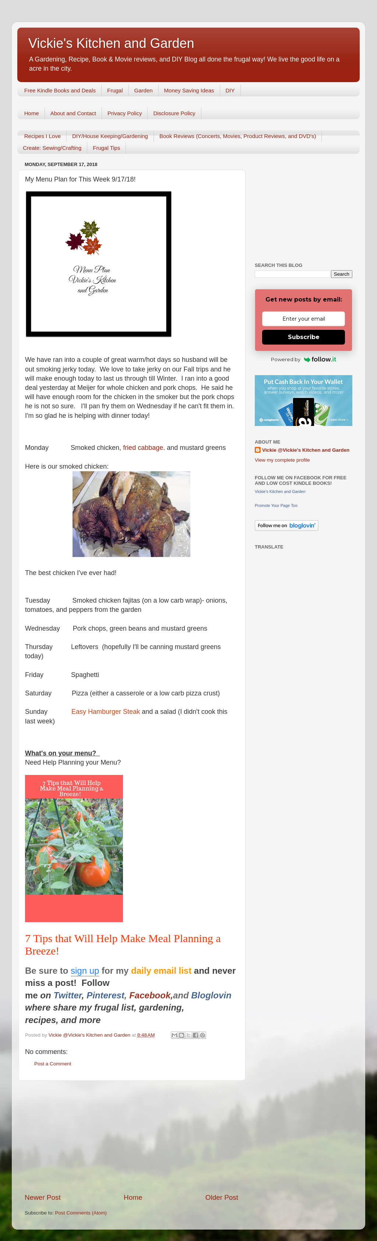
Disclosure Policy (174, 113)
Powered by (303, 359)
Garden (143, 90)
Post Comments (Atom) (81, 1213)
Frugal (115, 90)
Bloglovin (212, 995)
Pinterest (105, 995)
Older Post (221, 1197)
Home (31, 113)
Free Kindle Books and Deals (60, 90)
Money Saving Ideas (189, 90)
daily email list (162, 971)
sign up (85, 971)
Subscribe (304, 337)
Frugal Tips (106, 148)
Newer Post (43, 1197)
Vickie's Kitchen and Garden (111, 43)
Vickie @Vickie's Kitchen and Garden (305, 450)
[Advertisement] (131, 1137)
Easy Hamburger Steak (105, 711)
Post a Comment (52, 1064)
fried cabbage (143, 447)
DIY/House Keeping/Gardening (110, 136)
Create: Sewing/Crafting (52, 148)
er (77, 995)
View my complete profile (282, 460)
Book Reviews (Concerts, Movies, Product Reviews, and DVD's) (237, 136)
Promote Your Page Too (276, 505)
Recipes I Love (42, 136)
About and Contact (73, 113)
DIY (230, 90)
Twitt (63, 995)
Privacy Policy (125, 113)
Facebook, (151, 995)
